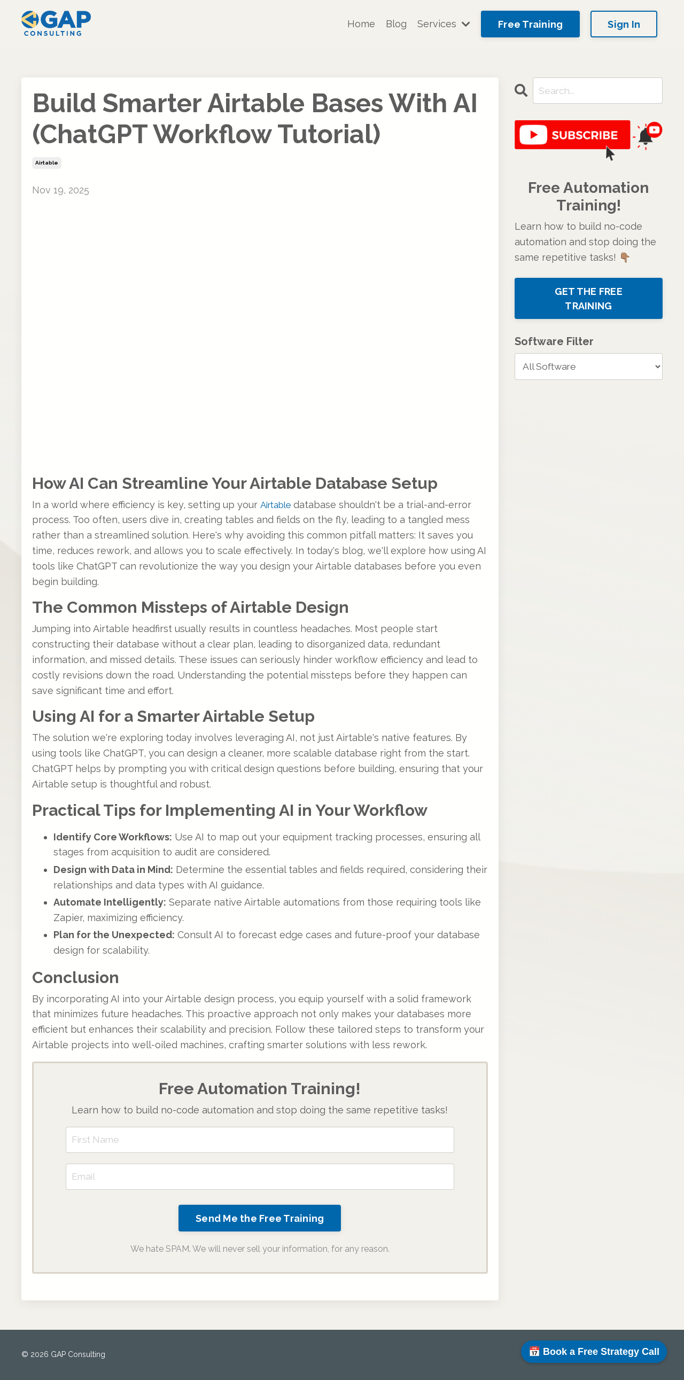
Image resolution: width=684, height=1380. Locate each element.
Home (361, 23)
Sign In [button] (624, 24)
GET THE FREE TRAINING (589, 299)
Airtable (278, 504)
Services (443, 23)
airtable (46, 163)
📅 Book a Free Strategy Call (593, 1351)
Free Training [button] (530, 24)
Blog (396, 23)
